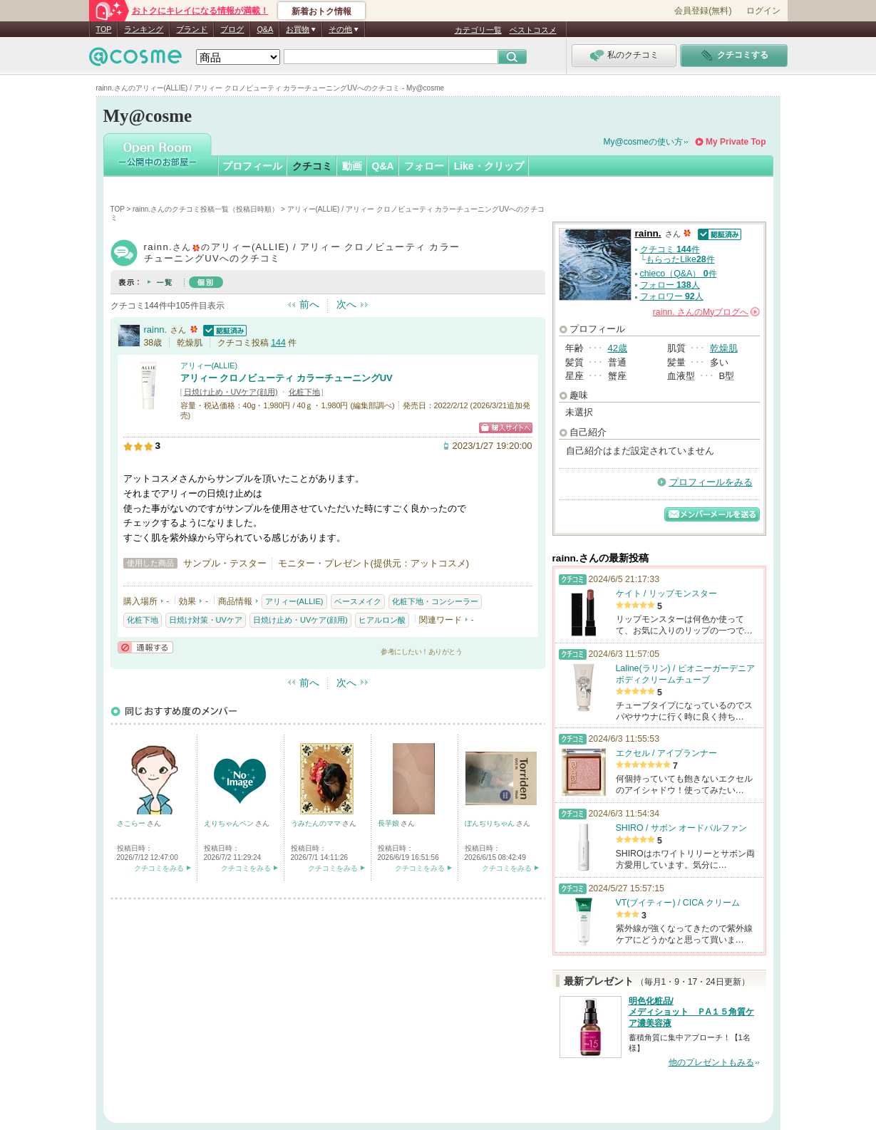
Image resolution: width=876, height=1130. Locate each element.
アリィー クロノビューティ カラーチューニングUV (286, 378)
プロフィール (252, 166)
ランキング (143, 29)
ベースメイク (357, 601)
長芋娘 (389, 823)
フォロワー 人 (672, 296)
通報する (145, 647)
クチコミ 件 (670, 249)
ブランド (191, 29)
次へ (346, 304)
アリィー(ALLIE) (209, 365)
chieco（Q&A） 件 (678, 274)
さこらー (132, 823)
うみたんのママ (317, 823)
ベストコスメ (533, 30)
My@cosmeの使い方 (644, 142)
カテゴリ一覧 (478, 30)
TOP (104, 29)
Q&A (265, 29)
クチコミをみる (159, 868)
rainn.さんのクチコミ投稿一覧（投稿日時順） (206, 209)
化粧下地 (304, 392)
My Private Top (736, 142)
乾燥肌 (724, 348)
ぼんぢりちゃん (491, 823)
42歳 (617, 348)
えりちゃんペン (230, 823)
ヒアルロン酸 (382, 620)
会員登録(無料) (702, 11)
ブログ (232, 29)
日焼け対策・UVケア (205, 620)
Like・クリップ (489, 166)
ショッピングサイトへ (505, 428)
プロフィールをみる (711, 482)
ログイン (763, 11)
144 (278, 343)
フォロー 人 (670, 285)
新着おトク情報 (321, 11)
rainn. (156, 329)
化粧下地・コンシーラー (435, 601)
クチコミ (312, 166)
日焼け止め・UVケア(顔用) (231, 392)
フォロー (424, 166)
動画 (352, 166)
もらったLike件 (680, 259)
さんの (706, 312)
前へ (309, 304)
